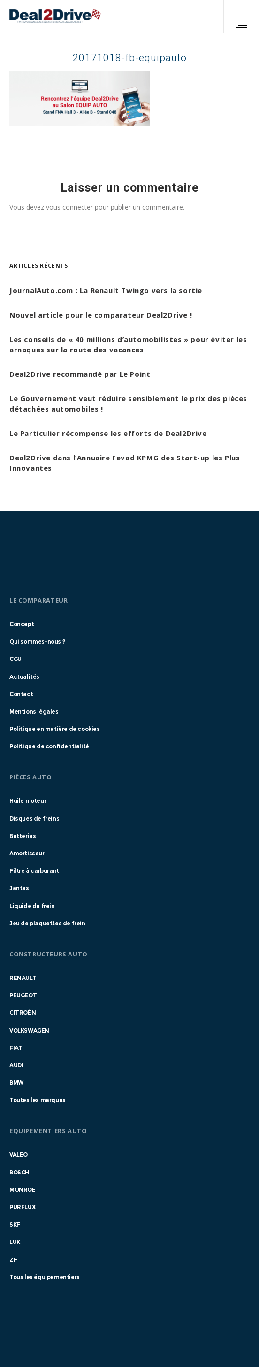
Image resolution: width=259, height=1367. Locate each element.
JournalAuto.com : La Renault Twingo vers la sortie (105, 290)
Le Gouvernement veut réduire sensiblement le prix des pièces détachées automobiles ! (128, 403)
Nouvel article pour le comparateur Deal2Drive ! (100, 314)
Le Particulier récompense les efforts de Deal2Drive (108, 433)
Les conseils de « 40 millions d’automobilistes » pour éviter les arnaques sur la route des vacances (128, 344)
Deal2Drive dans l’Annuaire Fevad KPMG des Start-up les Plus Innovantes (124, 463)
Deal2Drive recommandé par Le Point (79, 374)
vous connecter (69, 206)
